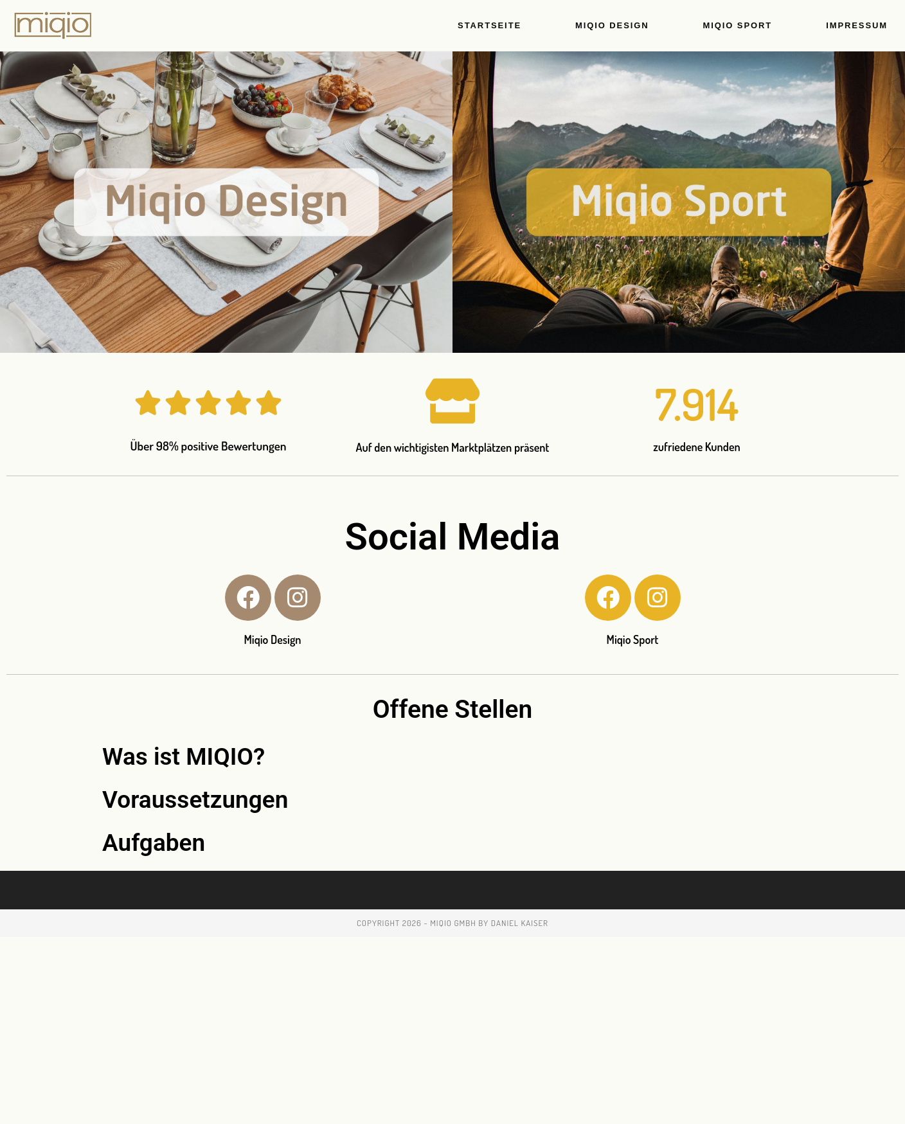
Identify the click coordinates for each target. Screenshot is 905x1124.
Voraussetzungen (195, 800)
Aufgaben (153, 843)
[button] (452, 756)
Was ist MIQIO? (183, 757)
